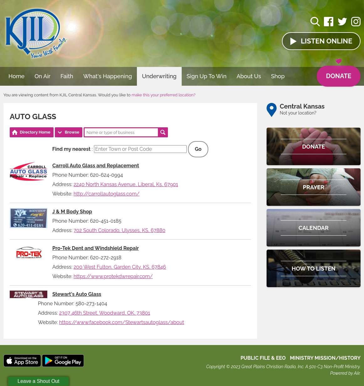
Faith (66, 76)
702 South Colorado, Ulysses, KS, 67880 (119, 230)
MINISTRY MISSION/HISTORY (325, 358)
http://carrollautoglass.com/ (107, 194)
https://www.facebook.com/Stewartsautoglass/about (121, 322)
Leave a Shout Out (38, 381)
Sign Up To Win (207, 76)
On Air (42, 76)
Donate (338, 73)
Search (163, 132)
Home (16, 76)
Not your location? (298, 112)
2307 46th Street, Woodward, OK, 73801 (104, 313)
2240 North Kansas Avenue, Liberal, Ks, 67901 (126, 184)
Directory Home (35, 132)
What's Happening (107, 76)
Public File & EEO (263, 358)
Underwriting (159, 76)
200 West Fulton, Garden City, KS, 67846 (120, 267)
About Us (249, 76)
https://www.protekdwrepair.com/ (113, 276)
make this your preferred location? (163, 95)
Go (198, 149)
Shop (278, 76)
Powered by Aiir (345, 373)
